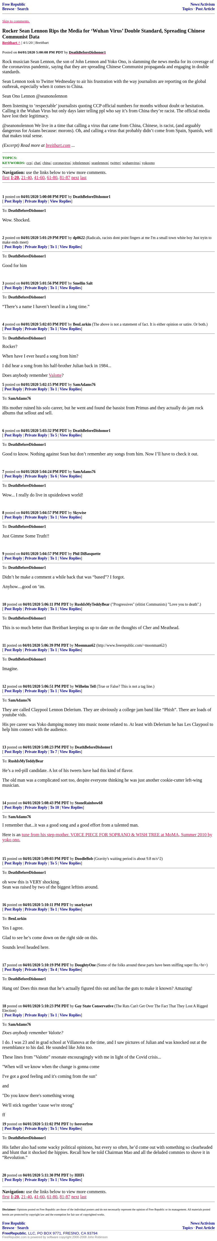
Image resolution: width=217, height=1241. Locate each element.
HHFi (79, 1175)
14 (4, 803)
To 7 (53, 752)
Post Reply (13, 201)
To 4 (53, 969)
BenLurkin (82, 324)
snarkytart (83, 905)
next (75, 177)
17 (4, 965)
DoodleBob (84, 859)
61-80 (52, 177)
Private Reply (36, 201)
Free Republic (13, 4)
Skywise (79, 513)
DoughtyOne (85, 965)
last (83, 177)
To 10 (54, 807)
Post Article (205, 9)
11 (4, 645)
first (6, 177)
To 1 (53, 247)
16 (4, 905)
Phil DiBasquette (87, 554)
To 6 (53, 476)
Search (23, 9)
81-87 (65, 177)
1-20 (15, 177)
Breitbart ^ (11, 42)
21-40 (26, 177)
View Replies (60, 201)
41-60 (39, 177)
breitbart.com (58, 145)
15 (4, 859)
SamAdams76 (84, 384)
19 (4, 1124)
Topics (187, 9)
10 (4, 604)
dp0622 (79, 238)
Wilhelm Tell (85, 686)
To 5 (53, 435)
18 (4, 1006)
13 (4, 747)
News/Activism (202, 4)
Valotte (55, 375)
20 (4, 1175)
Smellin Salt (83, 283)
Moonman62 (85, 645)
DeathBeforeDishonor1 (91, 197)
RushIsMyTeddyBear (92, 604)
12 (4, 686)
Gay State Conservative (94, 1006)
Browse (8, 9)
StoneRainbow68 (89, 803)
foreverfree (84, 1124)
